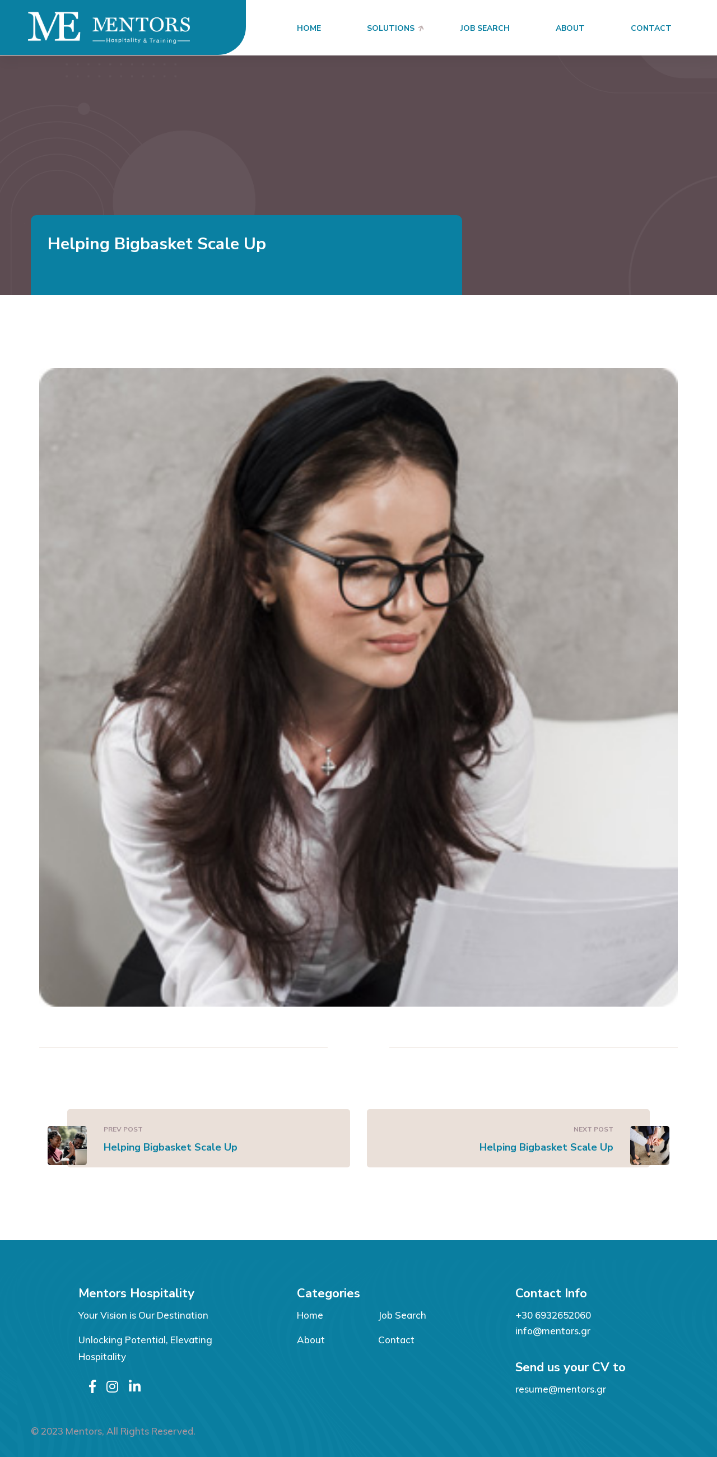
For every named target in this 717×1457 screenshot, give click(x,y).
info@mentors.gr (552, 1331)
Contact (651, 28)
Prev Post (123, 1129)
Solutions (391, 28)
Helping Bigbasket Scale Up (171, 1147)
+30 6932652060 (553, 1315)
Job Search (485, 28)
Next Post (593, 1129)
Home (309, 28)
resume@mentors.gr (560, 1389)
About (570, 28)
